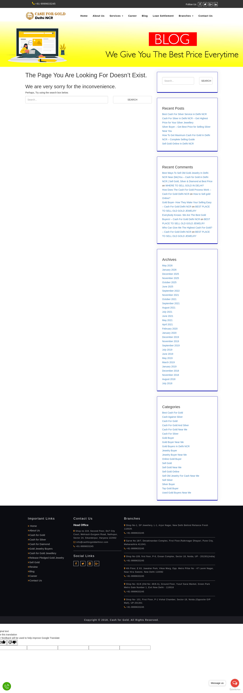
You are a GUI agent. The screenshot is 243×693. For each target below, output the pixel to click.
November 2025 (170, 278)
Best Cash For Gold (172, 412)
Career (132, 15)
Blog (145, 15)
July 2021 (167, 311)
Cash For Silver (170, 433)
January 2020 (169, 333)
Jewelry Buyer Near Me (174, 454)
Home (84, 15)
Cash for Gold (36, 535)
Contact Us (205, 15)
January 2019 (169, 366)
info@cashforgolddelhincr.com (92, 542)
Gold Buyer (168, 438)
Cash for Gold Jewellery (42, 553)
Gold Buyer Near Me (173, 442)
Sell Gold (167, 463)
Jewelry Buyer (169, 450)
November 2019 (170, 341)
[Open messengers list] (235, 683)
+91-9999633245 (44, 3)
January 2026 (169, 269)
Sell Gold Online (170, 471)
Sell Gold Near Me (171, 467)
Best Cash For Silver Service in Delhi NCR (184, 114)
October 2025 (169, 282)
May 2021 (167, 320)
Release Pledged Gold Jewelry (46, 557)
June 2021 (167, 316)
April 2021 (167, 324)
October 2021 (169, 299)
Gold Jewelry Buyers (40, 548)
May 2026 (167, 265)
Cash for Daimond (39, 544)
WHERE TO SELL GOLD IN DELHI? (184, 185)
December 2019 (170, 337)
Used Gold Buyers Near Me (176, 492)
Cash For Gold (170, 421)
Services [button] (116, 15)
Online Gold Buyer (171, 459)
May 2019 (167, 358)
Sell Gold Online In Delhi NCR (178, 143)
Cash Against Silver (172, 417)
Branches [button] (186, 15)
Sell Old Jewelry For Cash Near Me (180, 475)
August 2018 (169, 379)
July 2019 (167, 349)
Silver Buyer (168, 484)
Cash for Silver (37, 539)
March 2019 (168, 362)
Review (33, 566)
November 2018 (170, 375)
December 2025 (170, 274)
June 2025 (167, 286)
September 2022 (171, 290)
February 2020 (170, 328)
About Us (98, 15)
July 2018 (167, 383)
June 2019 (167, 354)
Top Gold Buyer (170, 488)
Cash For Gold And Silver (175, 425)
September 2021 (171, 303)
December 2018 (170, 370)
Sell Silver (167, 480)
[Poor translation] (12, 643)
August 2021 (169, 307)
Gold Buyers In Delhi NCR (176, 446)
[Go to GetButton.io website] (235, 689)
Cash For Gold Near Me (174, 429)
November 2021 (170, 295)
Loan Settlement (163, 15)
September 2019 (171, 345)
